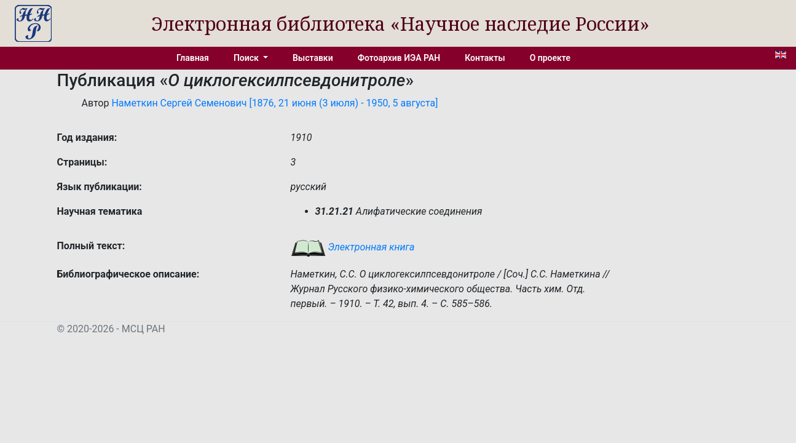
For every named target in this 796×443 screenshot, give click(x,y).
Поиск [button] (247, 58)
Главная (192, 58)
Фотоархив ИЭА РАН (399, 58)
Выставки (313, 58)
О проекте (550, 58)
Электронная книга (353, 247)
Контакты (485, 58)
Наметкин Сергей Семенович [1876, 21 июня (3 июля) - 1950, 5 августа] (274, 103)
